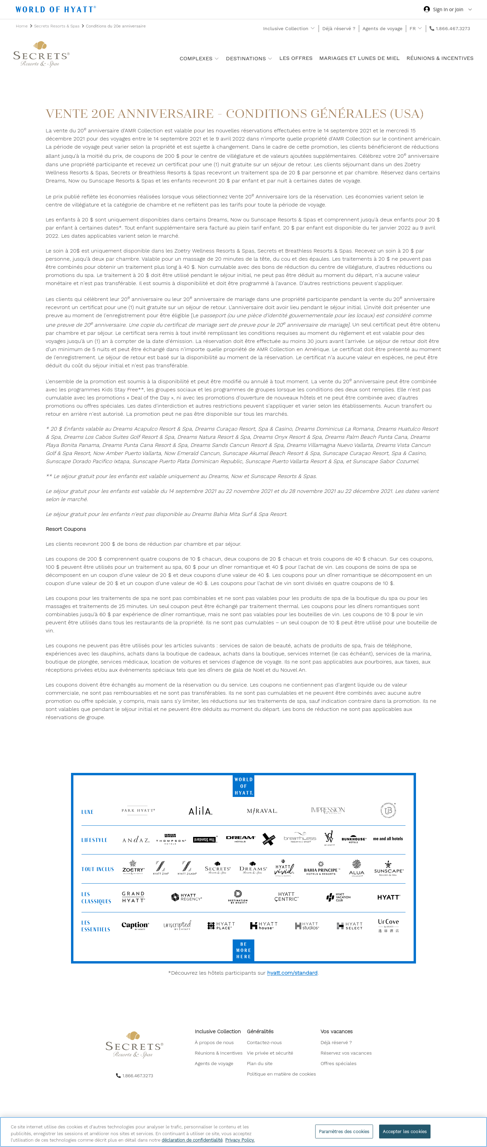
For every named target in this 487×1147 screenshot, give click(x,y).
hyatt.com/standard (292, 973)
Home (22, 26)
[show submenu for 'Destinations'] (270, 58)
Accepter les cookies (405, 1131)
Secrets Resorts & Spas (57, 26)
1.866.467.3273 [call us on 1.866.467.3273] (453, 28)
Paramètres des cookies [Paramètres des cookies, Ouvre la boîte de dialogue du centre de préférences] (344, 1131)
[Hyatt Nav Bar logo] (56, 10)
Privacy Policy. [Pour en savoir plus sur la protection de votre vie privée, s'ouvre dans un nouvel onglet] (240, 1140)
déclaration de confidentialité (192, 1140)
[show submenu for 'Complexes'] (216, 58)
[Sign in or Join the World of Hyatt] (448, 10)
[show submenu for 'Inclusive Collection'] (312, 28)
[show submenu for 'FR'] (419, 28)
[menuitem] (219, 1044)
